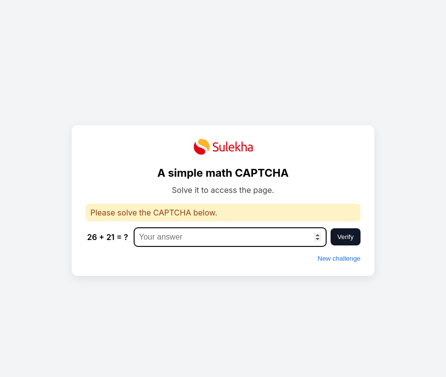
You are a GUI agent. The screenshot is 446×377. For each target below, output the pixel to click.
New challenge (339, 258)
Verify (345, 237)
